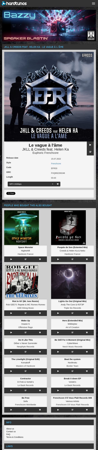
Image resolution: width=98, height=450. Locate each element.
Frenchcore (56, 163)
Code (8, 167)
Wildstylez (72, 324)
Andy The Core (68, 304)
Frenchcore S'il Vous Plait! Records (72, 404)
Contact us (11, 431)
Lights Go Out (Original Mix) (73, 301)
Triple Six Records (72, 308)
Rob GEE (10, 304)
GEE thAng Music (25, 308)
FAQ (8, 434)
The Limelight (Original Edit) (25, 359)
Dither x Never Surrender (25, 343)
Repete (21, 304)
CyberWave (72, 343)
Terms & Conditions (14, 437)
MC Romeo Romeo (36, 304)
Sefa (25, 401)
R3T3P (81, 304)
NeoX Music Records (72, 346)
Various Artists (72, 401)
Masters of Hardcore (25, 366)
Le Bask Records (25, 385)
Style (8, 162)
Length (9, 177)
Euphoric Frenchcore (45, 152)
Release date (12, 158)
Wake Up (25, 320)
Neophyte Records (25, 346)
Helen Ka (61, 149)
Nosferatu (72, 362)
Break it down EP (72, 378)
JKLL (26, 149)
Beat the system (72, 359)
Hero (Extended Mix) (72, 320)
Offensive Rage (25, 327)
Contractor (25, 378)
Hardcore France (25, 254)
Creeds (40, 149)
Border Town (72, 366)
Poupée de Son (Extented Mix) (72, 247)
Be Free (25, 398)
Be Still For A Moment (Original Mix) (72, 340)
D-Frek (20, 382)
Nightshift (25, 250)
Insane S (25, 324)
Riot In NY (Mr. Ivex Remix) (25, 301)
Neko (82, 250)
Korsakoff (25, 362)
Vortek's (30, 382)
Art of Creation (72, 327)
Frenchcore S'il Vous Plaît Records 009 (72, 398)
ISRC (8, 172)
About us (10, 429)
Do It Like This (25, 340)
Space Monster (25, 247)
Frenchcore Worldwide (25, 404)
